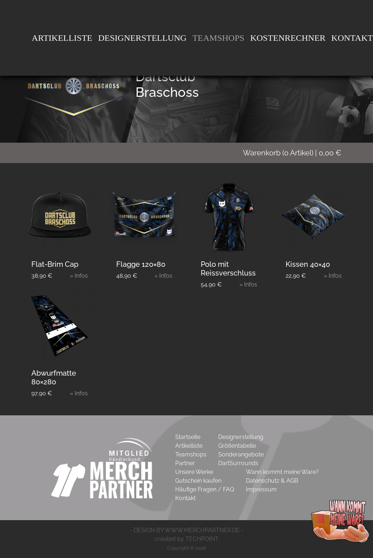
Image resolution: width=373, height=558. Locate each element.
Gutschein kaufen (198, 480)
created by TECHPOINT (187, 538)
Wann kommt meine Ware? (282, 471)
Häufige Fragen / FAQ (204, 489)
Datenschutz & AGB (272, 480)
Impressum (261, 489)
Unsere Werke (194, 471)
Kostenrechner (288, 38)
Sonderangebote (241, 454)
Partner (185, 463)
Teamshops (218, 38)
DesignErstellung (142, 38)
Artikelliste (62, 38)
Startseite (187, 437)
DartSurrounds (238, 463)
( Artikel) (296, 153)
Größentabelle (237, 445)
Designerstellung (240, 437)
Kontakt (185, 498)
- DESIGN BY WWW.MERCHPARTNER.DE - (187, 530)
